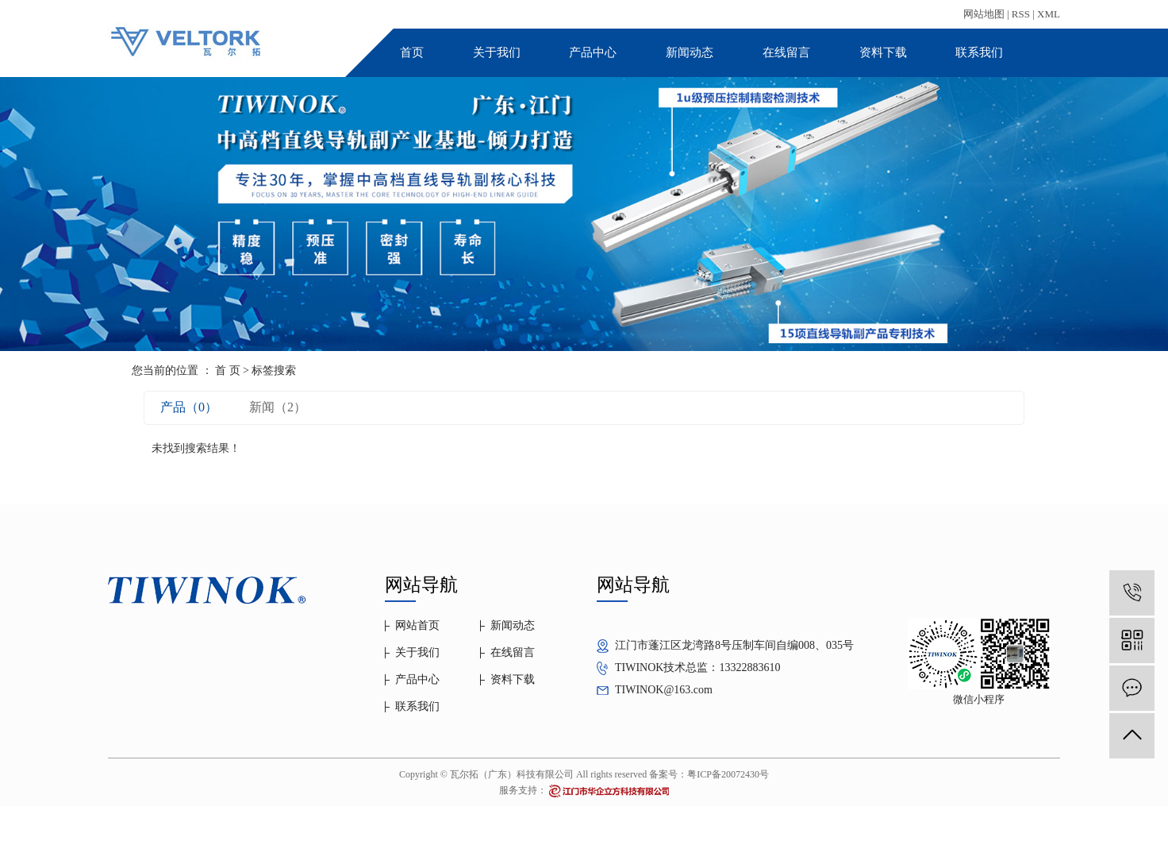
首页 (412, 52)
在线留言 (786, 52)
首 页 (227, 370)
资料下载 (883, 52)
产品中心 (593, 52)
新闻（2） (277, 407)
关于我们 (497, 52)
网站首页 (417, 625)
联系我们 (979, 52)
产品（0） (188, 407)
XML (1048, 14)
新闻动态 (689, 52)
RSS (1021, 14)
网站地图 (984, 14)
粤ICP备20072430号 (728, 774)
